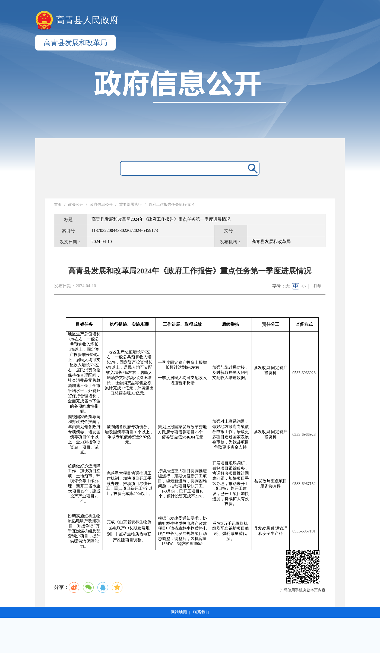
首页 (58, 205)
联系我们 (201, 612)
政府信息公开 (101, 205)
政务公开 (75, 205)
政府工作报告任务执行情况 (171, 205)
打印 (317, 286)
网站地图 (179, 612)
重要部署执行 (130, 205)
